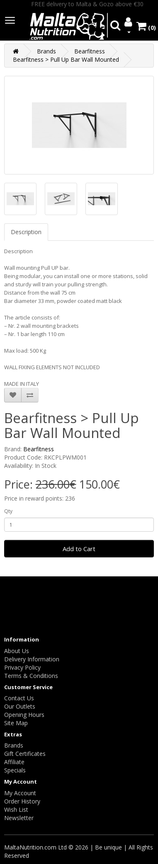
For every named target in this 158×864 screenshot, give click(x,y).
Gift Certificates (25, 754)
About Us (16, 651)
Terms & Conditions (31, 676)
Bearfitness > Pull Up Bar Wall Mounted (66, 59)
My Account (20, 793)
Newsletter (19, 818)
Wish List (16, 809)
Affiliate (14, 762)
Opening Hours (24, 715)
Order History (22, 801)
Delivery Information (31, 659)
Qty (8, 511)
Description (26, 232)
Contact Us (19, 698)
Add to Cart (79, 549)
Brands (46, 51)
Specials (15, 770)
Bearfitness (89, 51)
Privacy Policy (22, 667)
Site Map (16, 723)
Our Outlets (19, 706)
